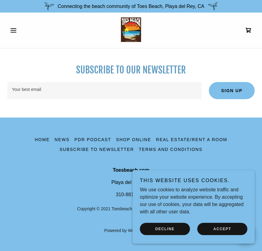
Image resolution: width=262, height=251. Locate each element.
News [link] (62, 139)
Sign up (231, 90)
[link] (131, 40)
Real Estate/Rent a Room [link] (191, 139)
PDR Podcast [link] (93, 139)
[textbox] (104, 90)
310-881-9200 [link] (131, 194)
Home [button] (42, 139)
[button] (26, 30)
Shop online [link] (133, 139)
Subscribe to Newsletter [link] (97, 149)
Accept (222, 229)
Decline (164, 229)
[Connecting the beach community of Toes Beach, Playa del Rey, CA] (131, 6)
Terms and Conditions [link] (170, 149)
